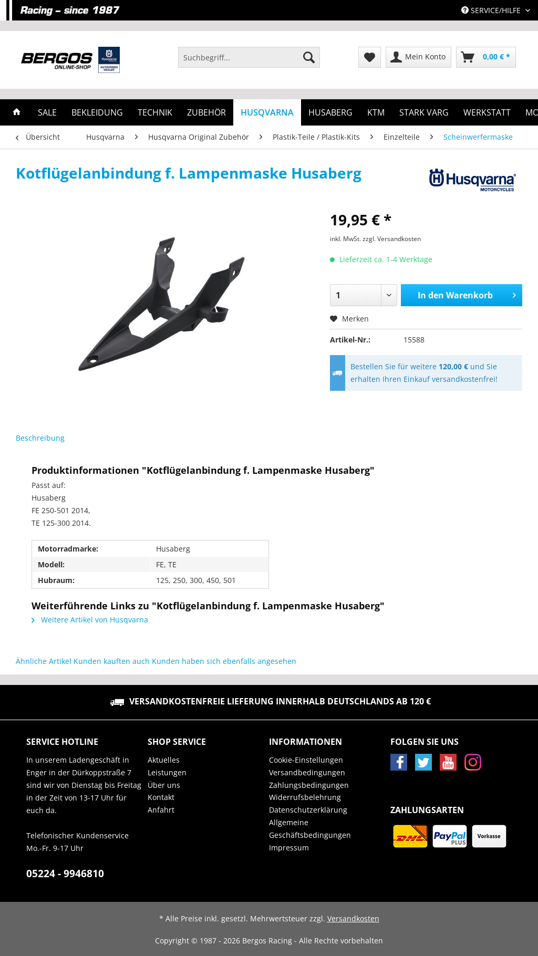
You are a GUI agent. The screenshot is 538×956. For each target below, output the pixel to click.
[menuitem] (249, 62)
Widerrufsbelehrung (305, 797)
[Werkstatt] (487, 112)
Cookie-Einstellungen (306, 760)
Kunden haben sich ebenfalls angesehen (224, 661)
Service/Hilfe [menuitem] (492, 10)
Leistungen (167, 772)
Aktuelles (164, 760)
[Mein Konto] (418, 57)
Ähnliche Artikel (43, 661)
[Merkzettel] (369, 57)
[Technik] (155, 112)
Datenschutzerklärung (308, 810)
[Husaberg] (330, 112)
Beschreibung (40, 438)
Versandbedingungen (307, 772)
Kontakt (161, 797)
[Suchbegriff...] (249, 57)
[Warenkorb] (486, 57)
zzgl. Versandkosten (392, 238)
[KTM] (376, 112)
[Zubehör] (206, 112)
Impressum (289, 848)
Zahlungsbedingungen (309, 785)
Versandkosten (353, 918)
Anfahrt (161, 810)
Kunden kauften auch (112, 661)
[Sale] (47, 112)
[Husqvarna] (267, 112)
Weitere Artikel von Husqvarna (90, 620)
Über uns (164, 785)
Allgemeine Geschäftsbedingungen (310, 828)
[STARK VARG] (424, 112)
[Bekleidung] (97, 112)
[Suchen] (309, 57)
